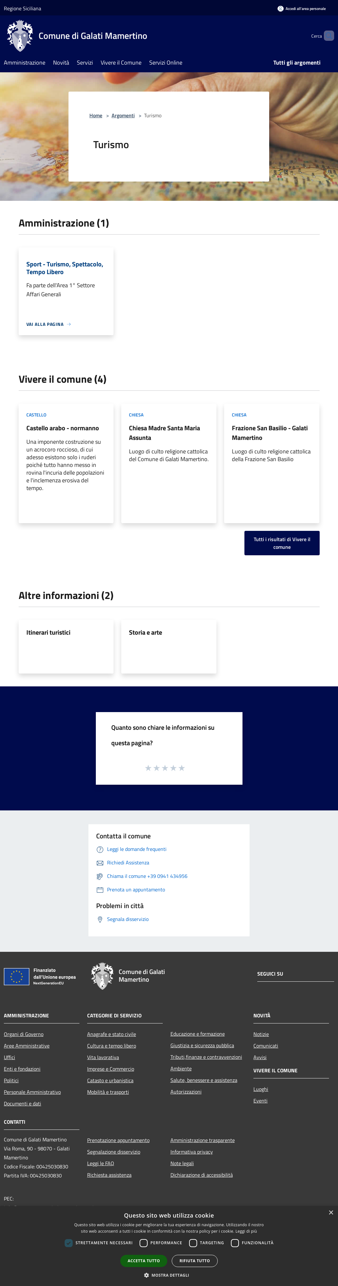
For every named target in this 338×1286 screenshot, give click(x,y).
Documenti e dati (22, 1103)
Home (95, 115)
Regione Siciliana (22, 8)
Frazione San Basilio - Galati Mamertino (270, 432)
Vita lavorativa (103, 1057)
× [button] (330, 1212)
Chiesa (136, 414)
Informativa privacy (191, 1152)
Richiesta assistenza (109, 1175)
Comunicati (265, 1045)
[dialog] (169, 1246)
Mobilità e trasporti (108, 1092)
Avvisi (260, 1057)
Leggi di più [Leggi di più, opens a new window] (246, 1231)
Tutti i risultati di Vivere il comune (282, 543)
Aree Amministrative (27, 1045)
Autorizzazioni (186, 1091)
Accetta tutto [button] (144, 1261)
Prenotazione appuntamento (118, 1140)
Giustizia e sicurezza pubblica (202, 1045)
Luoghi (260, 1089)
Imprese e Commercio (110, 1069)
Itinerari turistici (48, 632)
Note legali (182, 1163)
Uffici (9, 1057)
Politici (11, 1080)
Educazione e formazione (197, 1034)
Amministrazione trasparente (202, 1140)
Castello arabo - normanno (62, 428)
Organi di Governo (23, 1034)
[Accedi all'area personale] (301, 8)
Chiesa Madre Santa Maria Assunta (164, 432)
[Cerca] (326, 35)
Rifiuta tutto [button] (194, 1261)
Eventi (260, 1100)
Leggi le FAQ (100, 1163)
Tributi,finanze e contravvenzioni (206, 1057)
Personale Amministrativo (32, 1092)
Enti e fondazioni (22, 1069)
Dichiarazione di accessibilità (201, 1175)
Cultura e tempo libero (111, 1045)
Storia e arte (145, 632)
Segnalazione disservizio (113, 1152)
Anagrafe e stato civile (111, 1034)
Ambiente (181, 1068)
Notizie (261, 1034)
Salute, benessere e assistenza (203, 1080)
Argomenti (123, 115)
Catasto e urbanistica (110, 1080)
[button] (169, 1275)
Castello (36, 414)
